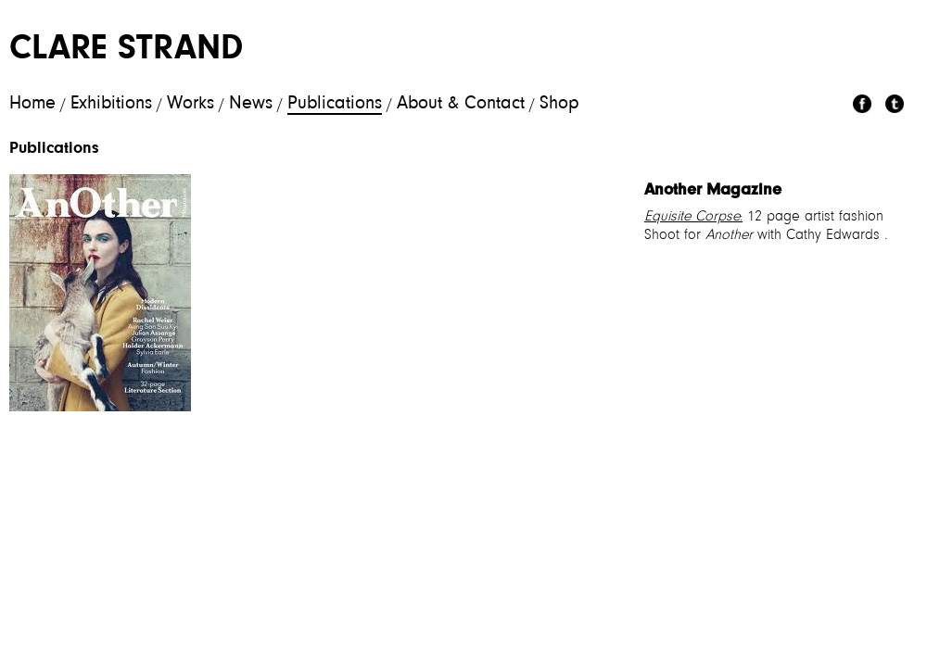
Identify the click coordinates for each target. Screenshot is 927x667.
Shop (559, 103)
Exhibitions (111, 103)
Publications (334, 103)
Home (32, 103)
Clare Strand (126, 50)
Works (190, 103)
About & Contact (461, 103)
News (251, 103)
